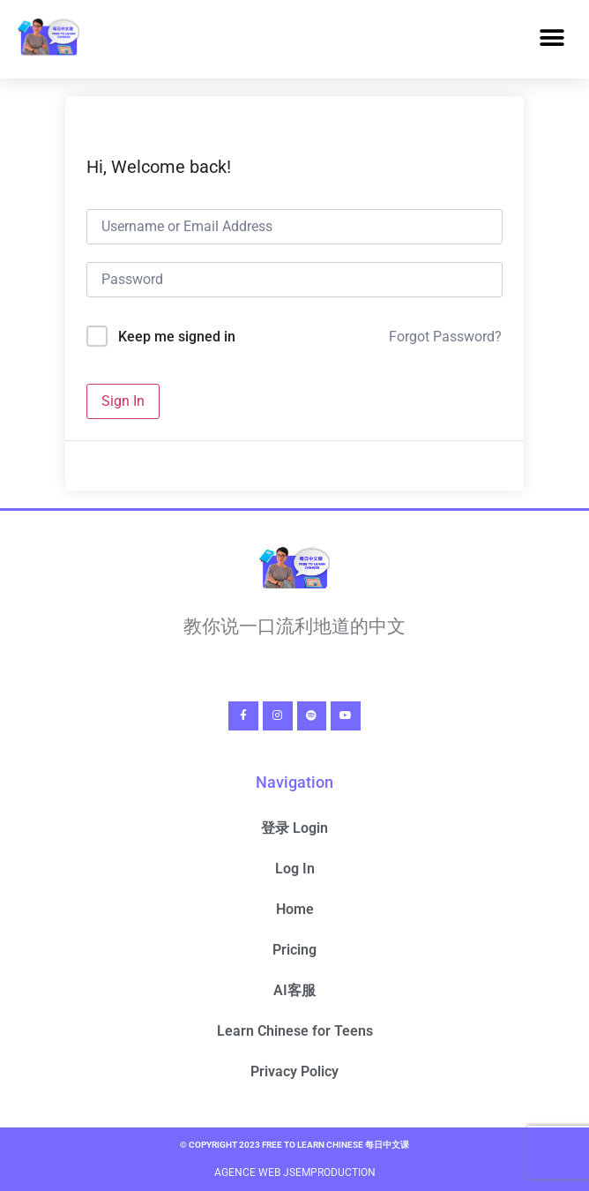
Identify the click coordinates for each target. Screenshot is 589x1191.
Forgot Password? (445, 336)
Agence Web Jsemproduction (295, 1172)
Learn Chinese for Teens (295, 1030)
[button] (551, 38)
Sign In (123, 401)
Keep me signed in (176, 336)
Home (295, 909)
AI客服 (294, 990)
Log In (295, 868)
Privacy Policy (294, 1071)
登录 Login (294, 828)
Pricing (294, 949)
